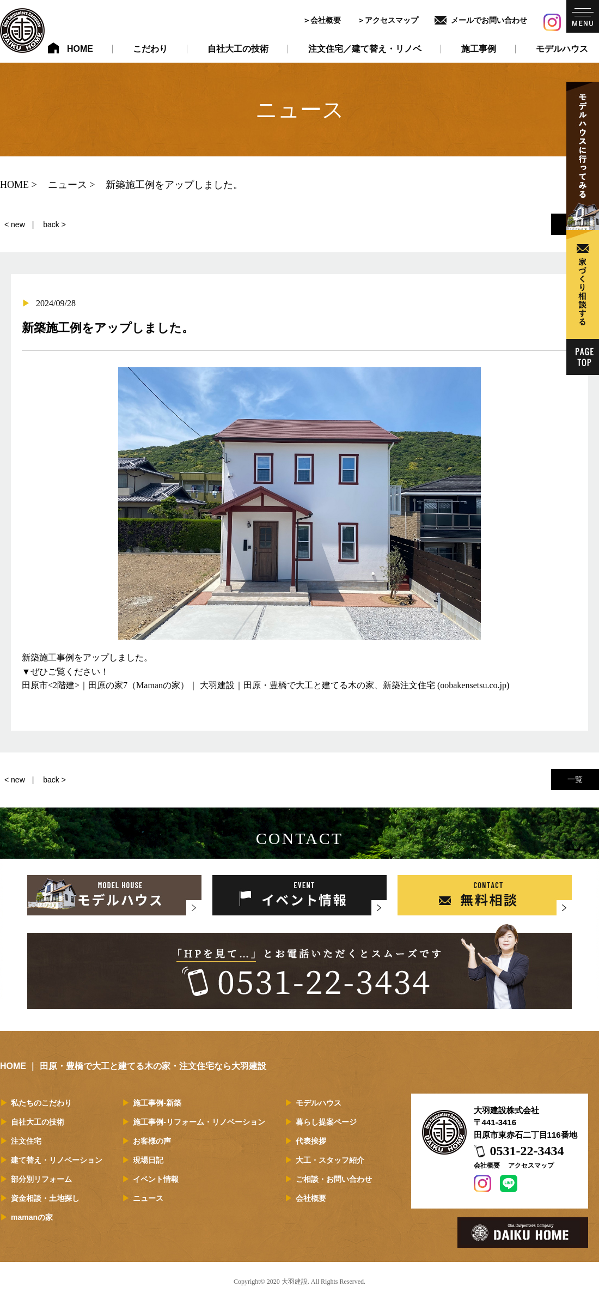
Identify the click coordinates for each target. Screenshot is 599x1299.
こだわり (150, 49)
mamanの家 (32, 1217)
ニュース (148, 1198)
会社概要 (325, 20)
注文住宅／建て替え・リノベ (364, 49)
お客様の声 (152, 1141)
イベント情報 (156, 1179)
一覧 (575, 779)
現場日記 (148, 1160)
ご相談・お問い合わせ (334, 1179)
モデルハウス (562, 49)
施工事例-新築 (157, 1102)
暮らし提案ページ (326, 1122)
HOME (80, 49)
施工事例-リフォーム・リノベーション (199, 1122)
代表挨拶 (311, 1141)
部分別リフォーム (41, 1179)
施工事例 (478, 49)
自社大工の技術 (237, 49)
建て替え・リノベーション (56, 1160)
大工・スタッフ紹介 (330, 1160)
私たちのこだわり (41, 1102)
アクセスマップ (391, 20)
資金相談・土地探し (45, 1198)
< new (14, 224)
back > (54, 224)
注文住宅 (26, 1141)
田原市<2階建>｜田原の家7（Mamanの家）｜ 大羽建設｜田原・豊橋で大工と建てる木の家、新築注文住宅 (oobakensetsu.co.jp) (265, 685)
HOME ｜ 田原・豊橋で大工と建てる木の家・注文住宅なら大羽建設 (133, 1066)
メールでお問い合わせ (489, 20)
